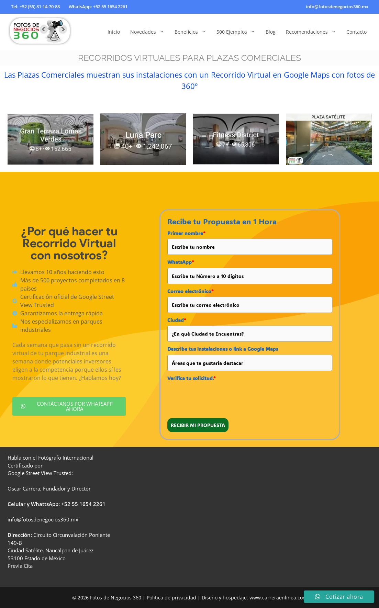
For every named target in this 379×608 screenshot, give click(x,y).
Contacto (356, 32)
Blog (271, 32)
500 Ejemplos (238, 32)
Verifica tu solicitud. (191, 378)
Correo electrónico (190, 291)
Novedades (149, 32)
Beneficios (193, 32)
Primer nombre (186, 233)
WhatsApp (180, 262)
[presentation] (219, 397)
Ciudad (176, 320)
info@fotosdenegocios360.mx (337, 6)
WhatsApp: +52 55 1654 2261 (98, 6)
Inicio (114, 32)
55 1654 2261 (88, 503)
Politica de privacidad (171, 597)
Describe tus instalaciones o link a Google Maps (222, 349)
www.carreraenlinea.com (278, 597)
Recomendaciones (313, 32)
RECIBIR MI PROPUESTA (198, 425)
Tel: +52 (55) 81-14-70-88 (35, 6)
